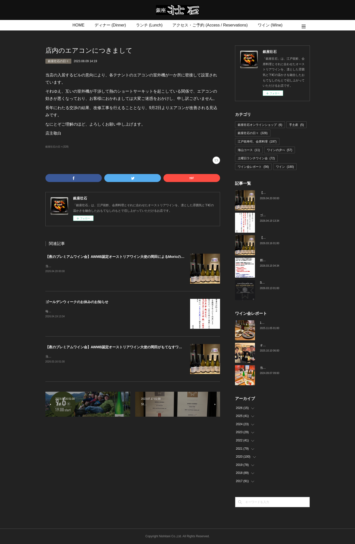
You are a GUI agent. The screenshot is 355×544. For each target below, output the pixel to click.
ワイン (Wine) (270, 25)
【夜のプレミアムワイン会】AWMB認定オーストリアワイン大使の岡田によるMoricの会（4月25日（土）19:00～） (136, 257)
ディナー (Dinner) (110, 25)
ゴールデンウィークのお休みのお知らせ (76, 302)
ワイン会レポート (253, 167)
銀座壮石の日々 (58, 61)
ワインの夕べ (279, 150)
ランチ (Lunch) (149, 25)
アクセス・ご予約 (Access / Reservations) (209, 25)
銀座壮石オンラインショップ (260, 125)
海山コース (249, 150)
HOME (79, 25)
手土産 (296, 125)
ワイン (285, 167)
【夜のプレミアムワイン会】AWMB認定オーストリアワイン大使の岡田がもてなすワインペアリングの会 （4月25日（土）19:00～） (150, 347)
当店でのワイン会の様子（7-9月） (283, 367)
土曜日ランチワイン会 (256, 158)
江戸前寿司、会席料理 (257, 141)
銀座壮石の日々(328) (57, 146)
